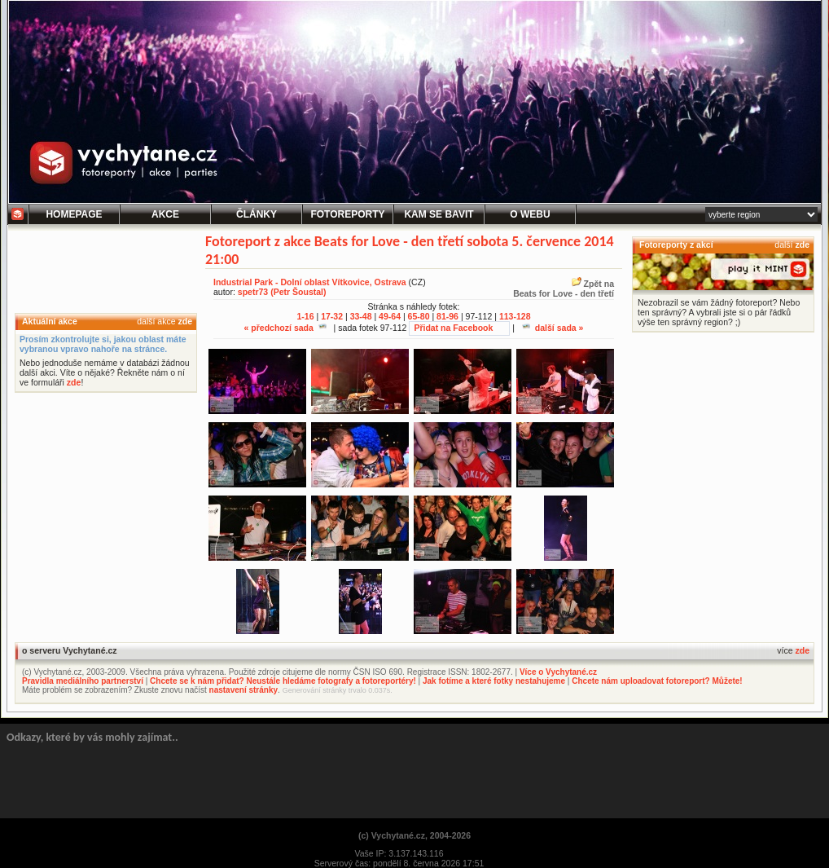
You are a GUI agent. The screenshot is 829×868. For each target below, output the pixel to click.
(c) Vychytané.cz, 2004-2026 (414, 835)
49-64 (390, 316)
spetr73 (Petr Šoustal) (282, 292)
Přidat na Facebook (453, 328)
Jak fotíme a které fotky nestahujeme (494, 680)
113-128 (515, 316)
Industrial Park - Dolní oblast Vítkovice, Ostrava (309, 282)
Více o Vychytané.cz (558, 672)
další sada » (553, 328)
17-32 (332, 316)
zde (185, 321)
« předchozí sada (285, 328)
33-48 (361, 316)
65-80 (419, 316)
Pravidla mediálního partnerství (82, 680)
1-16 (305, 316)
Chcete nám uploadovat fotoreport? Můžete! (657, 680)
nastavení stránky (244, 689)
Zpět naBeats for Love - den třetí (563, 288)
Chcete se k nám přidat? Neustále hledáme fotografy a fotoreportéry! (283, 680)
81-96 (447, 316)
